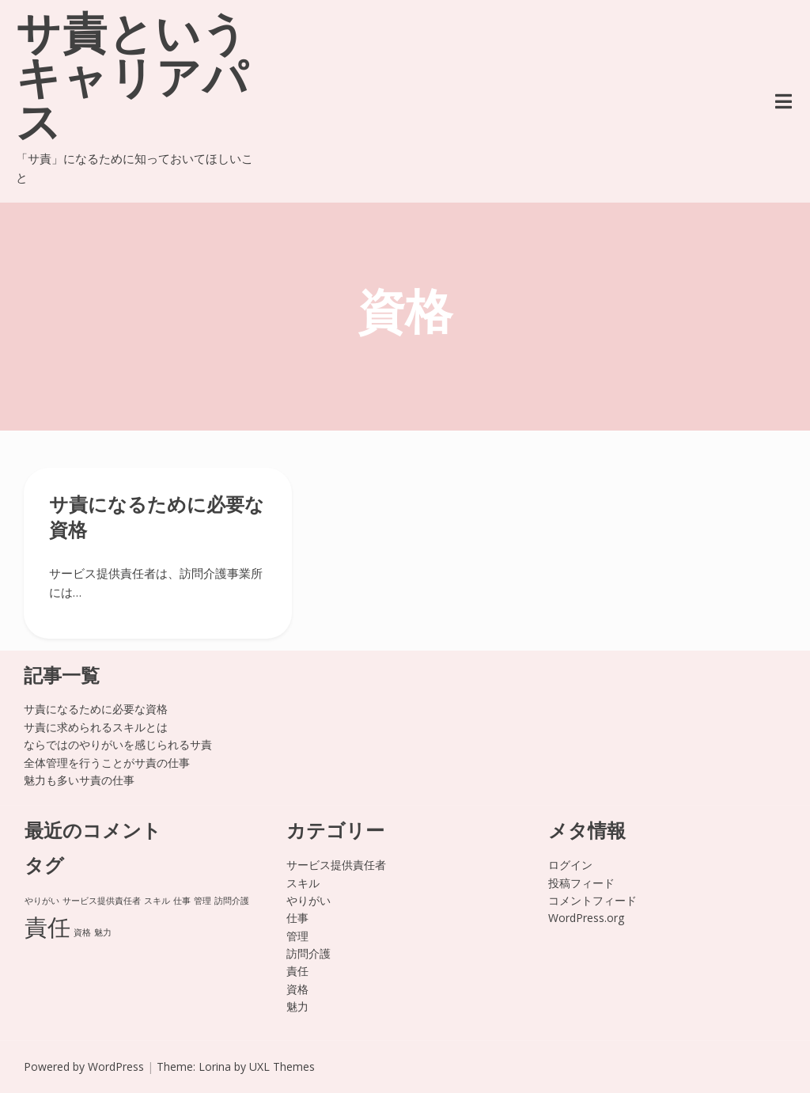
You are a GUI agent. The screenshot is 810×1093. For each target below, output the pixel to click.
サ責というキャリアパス (132, 82)
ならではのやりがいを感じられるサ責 (118, 744)
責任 (297, 970)
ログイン (570, 864)
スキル (303, 882)
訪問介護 (308, 953)
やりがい (308, 900)
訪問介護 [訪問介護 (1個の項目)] (231, 900)
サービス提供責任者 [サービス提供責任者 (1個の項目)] (101, 900)
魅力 (297, 1006)
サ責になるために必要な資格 (96, 708)
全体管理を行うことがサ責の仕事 (107, 762)
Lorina (215, 1066)
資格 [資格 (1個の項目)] (82, 932)
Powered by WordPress (84, 1066)
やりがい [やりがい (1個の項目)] (42, 900)
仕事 (297, 917)
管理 (297, 935)
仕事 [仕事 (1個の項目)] (182, 900)
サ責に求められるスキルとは (96, 726)
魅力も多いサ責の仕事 (79, 779)
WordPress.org (586, 917)
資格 (297, 988)
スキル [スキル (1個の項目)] (157, 900)
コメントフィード (592, 900)
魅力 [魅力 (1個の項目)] (103, 932)
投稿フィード (581, 882)
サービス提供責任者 (336, 864)
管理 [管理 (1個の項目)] (202, 900)
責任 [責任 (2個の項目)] (47, 927)
